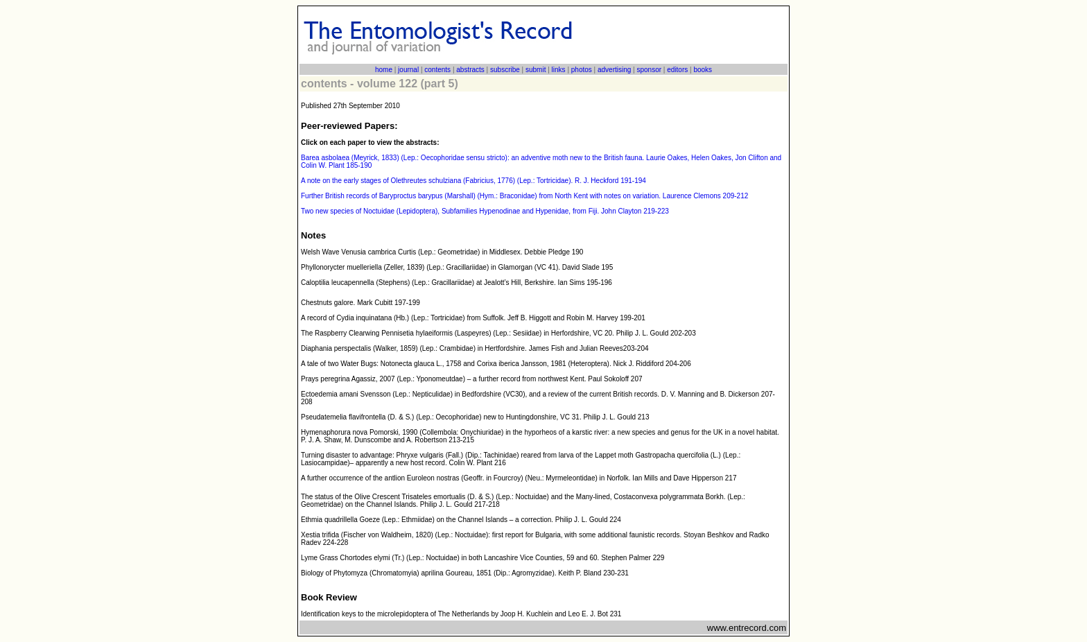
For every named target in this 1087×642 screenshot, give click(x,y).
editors (677, 69)
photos (581, 69)
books (702, 69)
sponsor (648, 69)
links (559, 69)
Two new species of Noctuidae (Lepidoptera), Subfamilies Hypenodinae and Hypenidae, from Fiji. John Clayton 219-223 (485, 211)
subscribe (505, 69)
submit (535, 69)
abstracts (470, 69)
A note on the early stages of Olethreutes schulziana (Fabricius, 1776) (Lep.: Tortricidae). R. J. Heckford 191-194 (473, 180)
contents (437, 69)
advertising (614, 69)
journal (408, 69)
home (383, 69)
